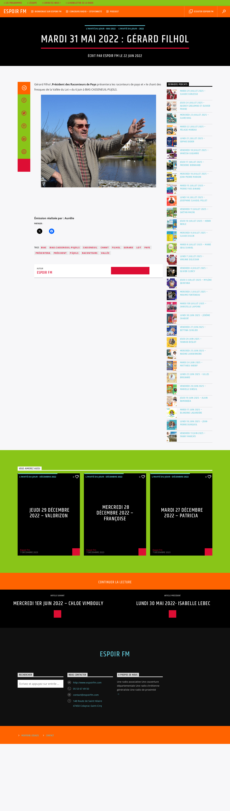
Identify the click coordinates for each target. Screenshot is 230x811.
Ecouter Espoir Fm (201, 11)
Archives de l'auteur (130, 337)
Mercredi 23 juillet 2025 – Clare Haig (194, 183)
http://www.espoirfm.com (87, 749)
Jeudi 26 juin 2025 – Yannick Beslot (191, 407)
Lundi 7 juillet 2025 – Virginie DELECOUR (192, 325)
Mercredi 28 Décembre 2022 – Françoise (115, 580)
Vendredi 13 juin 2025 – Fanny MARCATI (192, 502)
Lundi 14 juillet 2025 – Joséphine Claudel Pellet (193, 266)
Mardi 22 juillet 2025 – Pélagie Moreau (193, 195)
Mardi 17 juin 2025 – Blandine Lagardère (191, 478)
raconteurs (90, 320)
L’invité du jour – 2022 (131, 62)
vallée (105, 320)
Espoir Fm (15, 11)
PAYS (147, 314)
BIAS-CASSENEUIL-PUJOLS (65, 314)
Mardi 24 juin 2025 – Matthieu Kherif (191, 431)
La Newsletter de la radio (79, 3)
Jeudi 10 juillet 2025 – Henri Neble (195, 289)
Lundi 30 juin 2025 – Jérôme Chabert (195, 384)
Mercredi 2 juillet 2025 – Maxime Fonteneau (194, 360)
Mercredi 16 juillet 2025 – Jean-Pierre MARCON (194, 242)
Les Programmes (12, 3)
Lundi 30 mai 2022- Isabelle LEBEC (173, 671)
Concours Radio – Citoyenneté (86, 11)
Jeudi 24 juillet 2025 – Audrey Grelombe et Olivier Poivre (195, 173)
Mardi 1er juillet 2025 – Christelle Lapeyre (193, 372)
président (60, 320)
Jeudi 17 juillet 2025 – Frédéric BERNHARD (192, 231)
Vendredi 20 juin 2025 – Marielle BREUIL (193, 455)
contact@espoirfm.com (86, 761)
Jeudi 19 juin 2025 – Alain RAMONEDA (194, 466)
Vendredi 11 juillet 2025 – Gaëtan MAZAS (194, 278)
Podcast (114, 11)
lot (138, 314)
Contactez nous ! (51, 3)
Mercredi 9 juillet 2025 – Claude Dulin (194, 301)
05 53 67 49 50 (81, 755)
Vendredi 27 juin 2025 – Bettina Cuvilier (193, 396)
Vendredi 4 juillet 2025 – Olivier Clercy (194, 337)
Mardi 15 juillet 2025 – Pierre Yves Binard (192, 254)
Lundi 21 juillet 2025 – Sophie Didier (192, 207)
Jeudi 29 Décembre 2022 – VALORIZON (50, 580)
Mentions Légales (30, 803)
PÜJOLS (74, 320)
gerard (128, 314)
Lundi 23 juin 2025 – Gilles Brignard (194, 443)
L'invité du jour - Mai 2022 (100, 62)
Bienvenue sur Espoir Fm (48, 11)
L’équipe (31, 3)
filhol (116, 314)
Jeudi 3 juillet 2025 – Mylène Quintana (196, 348)
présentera (43, 320)
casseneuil (90, 314)
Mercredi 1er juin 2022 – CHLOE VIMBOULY (58, 671)
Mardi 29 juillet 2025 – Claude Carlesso (193, 159)
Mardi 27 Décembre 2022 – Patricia (182, 580)
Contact (50, 803)
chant (105, 314)
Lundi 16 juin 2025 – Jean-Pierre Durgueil (194, 490)
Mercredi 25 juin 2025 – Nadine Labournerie (193, 419)
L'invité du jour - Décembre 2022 (37, 543)
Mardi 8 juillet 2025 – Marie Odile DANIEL (195, 313)
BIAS (43, 314)
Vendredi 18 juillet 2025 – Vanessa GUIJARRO (194, 219)
